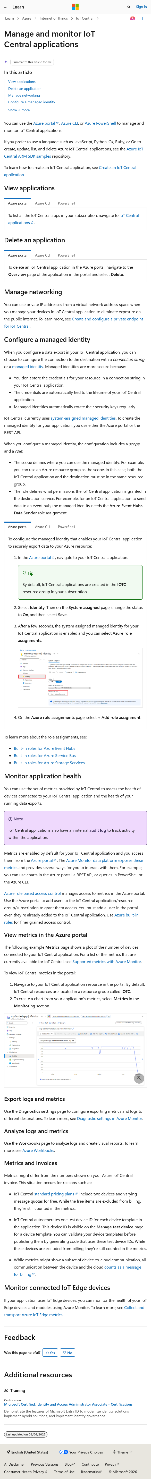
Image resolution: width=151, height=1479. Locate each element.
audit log (97, 830)
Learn (9, 18)
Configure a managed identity (31, 101)
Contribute (90, 1464)
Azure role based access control (32, 893)
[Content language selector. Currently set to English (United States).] (27, 1452)
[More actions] (142, 18)
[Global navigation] (5, 7)
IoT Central (84, 18)
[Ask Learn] (133, 18)
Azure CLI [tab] (42, 203)
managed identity (27, 366)
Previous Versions (44, 1464)
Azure (26, 18)
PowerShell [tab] (66, 203)
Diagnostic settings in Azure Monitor (109, 1118)
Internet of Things (54, 18)
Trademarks (90, 1471)
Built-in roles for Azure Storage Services (49, 762)
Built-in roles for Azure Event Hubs (44, 748)
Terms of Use (64, 1471)
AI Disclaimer (14, 1464)
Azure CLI (69, 123)
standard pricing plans (54, 1193)
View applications (22, 81)
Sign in (141, 6)
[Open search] (129, 7)
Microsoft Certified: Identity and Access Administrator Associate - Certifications (68, 1404)
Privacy (110, 1464)
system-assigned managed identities (83, 418)
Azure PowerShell (100, 123)
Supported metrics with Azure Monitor (106, 961)
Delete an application (24, 88)
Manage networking (24, 95)
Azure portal (44, 123)
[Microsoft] (75, 7)
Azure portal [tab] (17, 203)
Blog (68, 1464)
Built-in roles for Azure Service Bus (45, 755)
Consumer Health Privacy (24, 1471)
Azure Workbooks (38, 1150)
